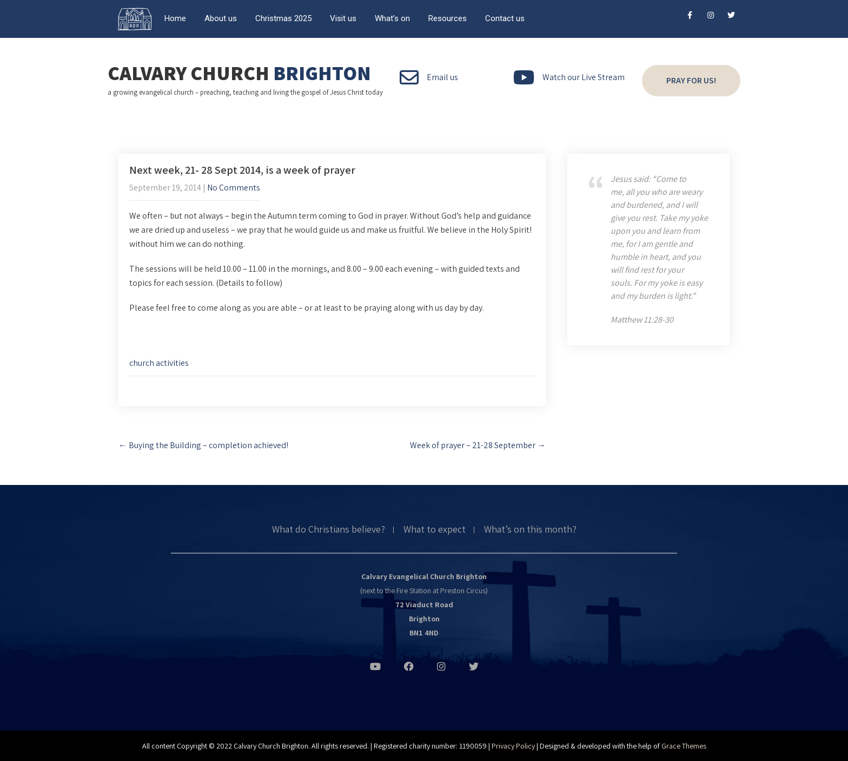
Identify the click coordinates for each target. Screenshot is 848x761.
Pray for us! (691, 80)
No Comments (233, 187)
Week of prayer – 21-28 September (478, 445)
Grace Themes (683, 746)
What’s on (392, 18)
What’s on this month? (530, 530)
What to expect (434, 530)
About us (220, 18)
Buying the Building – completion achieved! (203, 445)
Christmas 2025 (283, 18)
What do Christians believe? (328, 530)
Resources (447, 18)
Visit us (343, 18)
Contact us (505, 18)
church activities (159, 363)
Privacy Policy (513, 746)
